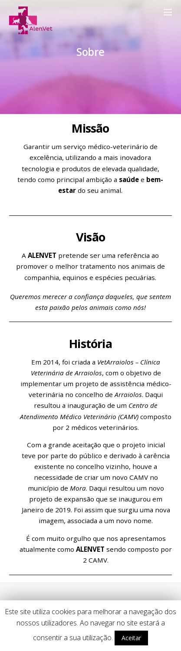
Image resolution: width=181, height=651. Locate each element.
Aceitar (131, 638)
